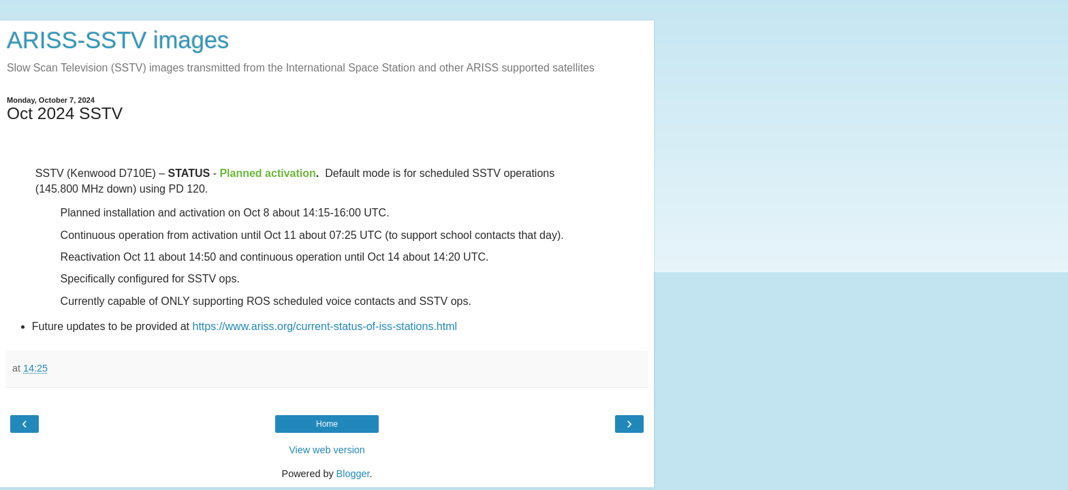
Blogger (353, 473)
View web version (327, 449)
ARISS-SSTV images (118, 40)
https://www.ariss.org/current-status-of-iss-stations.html (325, 326)
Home (327, 424)
